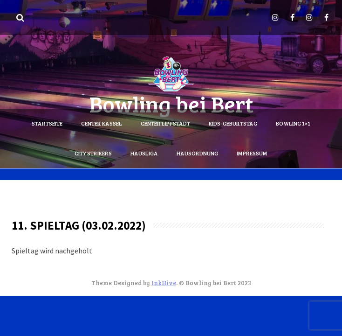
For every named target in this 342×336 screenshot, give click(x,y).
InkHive (163, 283)
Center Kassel (101, 123)
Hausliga (144, 153)
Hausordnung (197, 153)
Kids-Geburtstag (233, 123)
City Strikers (93, 153)
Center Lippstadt (165, 123)
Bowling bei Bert (171, 103)
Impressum (252, 153)
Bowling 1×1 (293, 123)
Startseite (47, 123)
